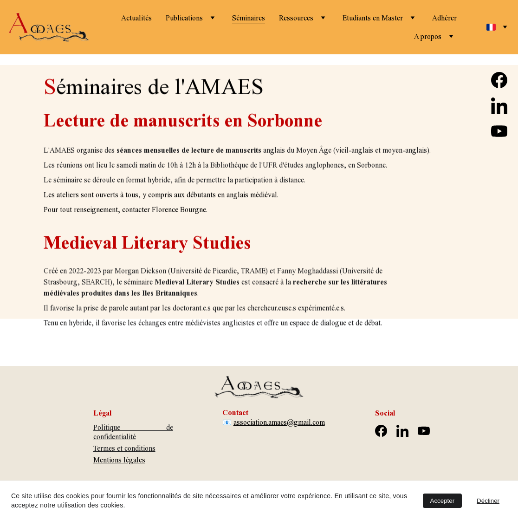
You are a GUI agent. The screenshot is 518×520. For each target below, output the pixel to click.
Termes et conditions (124, 448)
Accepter (442, 500)
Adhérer (444, 18)
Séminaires (248, 18)
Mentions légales (119, 460)
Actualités (136, 18)
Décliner (488, 500)
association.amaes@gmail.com (279, 422)
